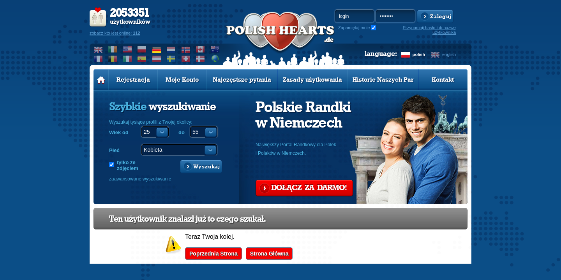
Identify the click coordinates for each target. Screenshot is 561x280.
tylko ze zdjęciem (127, 165)
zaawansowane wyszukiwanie (140, 179)
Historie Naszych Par (383, 80)
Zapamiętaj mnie (354, 27)
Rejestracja (133, 80)
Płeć (114, 150)
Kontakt (443, 80)
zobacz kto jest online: (115, 33)
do (181, 132)
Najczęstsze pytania (242, 80)
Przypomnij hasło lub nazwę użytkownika (429, 30)
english (449, 54)
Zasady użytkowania (312, 80)
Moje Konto (182, 80)
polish (419, 54)
